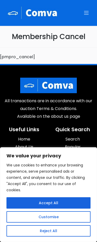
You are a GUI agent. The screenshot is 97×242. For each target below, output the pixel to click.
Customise (49, 216)
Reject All (48, 230)
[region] (48, 194)
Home (24, 139)
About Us (24, 147)
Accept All (48, 203)
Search (72, 139)
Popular (73, 147)
